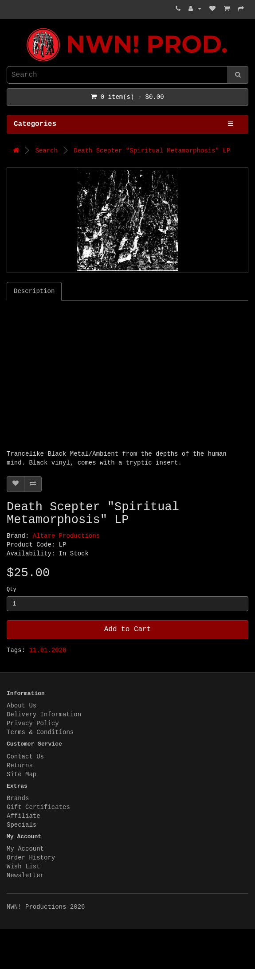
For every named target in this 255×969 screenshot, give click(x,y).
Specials (21, 824)
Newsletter (25, 875)
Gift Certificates (38, 807)
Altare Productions (66, 535)
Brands (18, 798)
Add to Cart (127, 629)
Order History (31, 857)
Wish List (23, 866)
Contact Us (25, 756)
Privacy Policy (33, 723)
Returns (20, 765)
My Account (25, 848)
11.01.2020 (47, 650)
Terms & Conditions (40, 732)
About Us (21, 705)
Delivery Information (44, 714)
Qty (11, 589)
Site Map (21, 774)
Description (34, 291)
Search (46, 150)
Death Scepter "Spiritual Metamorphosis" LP (152, 150)
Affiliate (23, 816)
